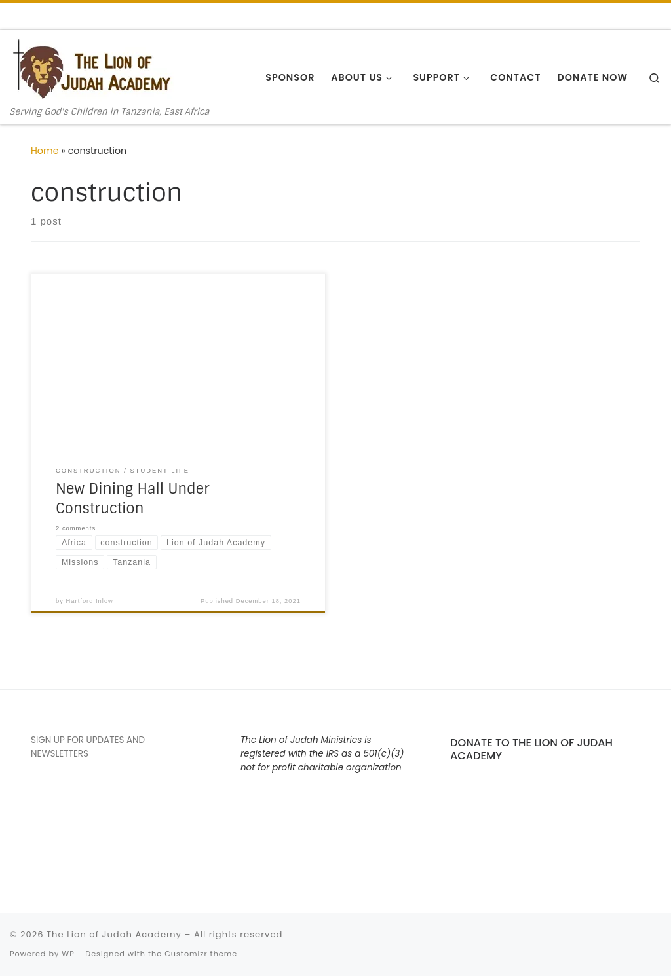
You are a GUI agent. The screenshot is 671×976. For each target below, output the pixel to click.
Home (45, 150)
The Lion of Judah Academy (114, 934)
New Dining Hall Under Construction (132, 499)
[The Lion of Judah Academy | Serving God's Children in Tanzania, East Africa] (92, 68)
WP (68, 954)
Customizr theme (200, 954)
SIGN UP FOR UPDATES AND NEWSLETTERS (88, 747)
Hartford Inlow (89, 601)
